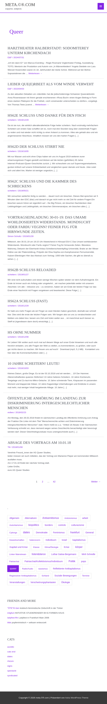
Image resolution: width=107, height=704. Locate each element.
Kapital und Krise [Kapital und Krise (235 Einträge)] (19, 547)
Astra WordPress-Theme (76, 698)
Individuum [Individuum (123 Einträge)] (51, 540)
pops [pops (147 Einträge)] (83, 561)
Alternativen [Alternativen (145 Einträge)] (31, 518)
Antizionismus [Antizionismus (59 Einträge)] (70, 518)
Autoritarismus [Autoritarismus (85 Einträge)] (16, 525)
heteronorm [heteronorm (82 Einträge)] (35, 540)
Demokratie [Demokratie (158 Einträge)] (41, 532)
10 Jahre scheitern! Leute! (34, 363)
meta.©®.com (20, 4)
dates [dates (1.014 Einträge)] (26, 532)
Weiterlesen (35, 73)
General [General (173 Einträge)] (90, 532)
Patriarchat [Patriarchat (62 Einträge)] (14, 561)
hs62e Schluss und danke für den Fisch (47, 115)
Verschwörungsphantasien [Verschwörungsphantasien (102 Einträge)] (43, 582)
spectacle (11, 671)
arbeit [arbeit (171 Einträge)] (85, 518)
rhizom (10, 661)
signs (9, 666)
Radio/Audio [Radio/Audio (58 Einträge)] (27, 569)
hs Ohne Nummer (24, 332)
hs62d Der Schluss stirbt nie (36, 147)
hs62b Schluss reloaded (32, 270)
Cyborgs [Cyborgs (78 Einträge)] (13, 532)
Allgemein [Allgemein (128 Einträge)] (14, 518)
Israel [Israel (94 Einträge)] (64, 540)
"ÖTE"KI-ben (13, 608)
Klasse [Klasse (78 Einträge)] (36, 547)
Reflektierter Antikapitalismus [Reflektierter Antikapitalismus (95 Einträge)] (67, 568)
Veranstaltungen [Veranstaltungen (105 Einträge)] (17, 582)
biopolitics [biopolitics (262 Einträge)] (33, 525)
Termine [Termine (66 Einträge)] (85, 576)
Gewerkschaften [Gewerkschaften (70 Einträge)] (16, 540)
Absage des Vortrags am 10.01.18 (39, 443)
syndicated (12, 675)
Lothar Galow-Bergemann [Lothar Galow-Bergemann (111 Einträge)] (63, 554)
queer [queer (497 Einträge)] (13, 568)
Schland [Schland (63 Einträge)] (45, 576)
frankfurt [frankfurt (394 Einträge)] (75, 532)
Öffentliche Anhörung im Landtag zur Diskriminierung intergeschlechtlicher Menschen (49, 403)
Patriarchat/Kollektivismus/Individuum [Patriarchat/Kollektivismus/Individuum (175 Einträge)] (44, 561)
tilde (9, 622)
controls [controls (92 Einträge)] (62, 525)
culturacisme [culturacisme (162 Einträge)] (77, 525)
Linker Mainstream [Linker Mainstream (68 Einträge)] (17, 554)
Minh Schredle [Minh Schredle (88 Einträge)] (88, 554)
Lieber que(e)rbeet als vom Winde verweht (51, 84)
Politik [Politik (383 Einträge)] (72, 561)
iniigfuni (10, 613)
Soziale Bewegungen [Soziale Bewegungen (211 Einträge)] (65, 575)
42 (54, 481)
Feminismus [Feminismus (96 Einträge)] (59, 532)
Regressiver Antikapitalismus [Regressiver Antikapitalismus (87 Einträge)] (22, 576)
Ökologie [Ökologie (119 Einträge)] (65, 582)
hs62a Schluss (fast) (27, 301)
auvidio (10, 647)
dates (9, 656)
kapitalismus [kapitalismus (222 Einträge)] (79, 540)
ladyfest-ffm (12, 618)
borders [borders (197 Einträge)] (49, 525)
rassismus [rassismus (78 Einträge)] (43, 569)
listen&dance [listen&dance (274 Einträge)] (39, 554)
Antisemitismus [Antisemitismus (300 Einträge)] (50, 518)
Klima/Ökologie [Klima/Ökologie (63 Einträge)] (51, 547)
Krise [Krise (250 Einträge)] (66, 547)
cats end (11, 652)
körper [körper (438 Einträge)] (79, 547)
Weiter (96, 481)
